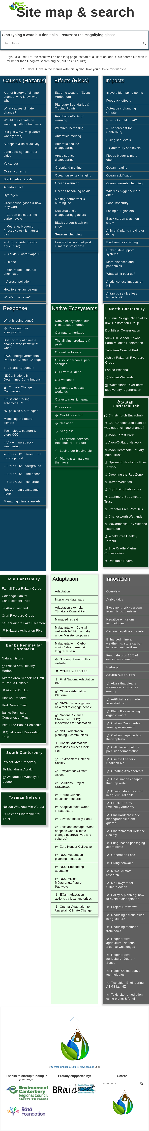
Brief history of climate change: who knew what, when (22, 344)
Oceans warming (67, 183)
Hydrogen (11, 195)
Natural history (12, 658)
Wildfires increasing (69, 128)
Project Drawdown (121, 907)
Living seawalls (119, 863)
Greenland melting (68, 167)
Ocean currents (15, 171)
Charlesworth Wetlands (123, 516)
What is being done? (19, 320)
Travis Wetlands (118, 482)
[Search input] (73, 43)
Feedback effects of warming (69, 118)
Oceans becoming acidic (73, 191)
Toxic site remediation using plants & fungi (124, 996)
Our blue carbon (69, 415)
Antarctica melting (68, 136)
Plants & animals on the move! (72, 460)
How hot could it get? (121, 120)
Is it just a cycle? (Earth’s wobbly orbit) (22, 134)
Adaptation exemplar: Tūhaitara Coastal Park (71, 609)
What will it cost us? (120, 273)
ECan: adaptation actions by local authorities (73, 896)
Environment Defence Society (72, 761)
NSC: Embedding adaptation (69, 868)
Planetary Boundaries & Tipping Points (72, 106)
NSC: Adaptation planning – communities (71, 733)
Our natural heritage (69, 332)
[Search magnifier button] (144, 43)
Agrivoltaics (114, 599)
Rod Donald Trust (14, 705)
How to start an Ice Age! (21, 289)
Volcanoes (11, 163)
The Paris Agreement (19, 367)
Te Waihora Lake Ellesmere (24, 623)
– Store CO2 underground (22, 466)
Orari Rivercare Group (18, 615)
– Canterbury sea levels (123, 148)
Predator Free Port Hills (123, 509)
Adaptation (62, 591)
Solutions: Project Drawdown (69, 785)
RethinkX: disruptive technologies (123, 972)
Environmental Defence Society (125, 833)
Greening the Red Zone (123, 474)
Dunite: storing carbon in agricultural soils (124, 793)
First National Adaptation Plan (74, 681)
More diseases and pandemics (120, 264)
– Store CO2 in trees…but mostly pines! (22, 456)
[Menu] (139, 4)
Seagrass (64, 431)
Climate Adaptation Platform (70, 693)
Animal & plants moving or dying (125, 232)
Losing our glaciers (120, 211)
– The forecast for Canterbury (119, 130)
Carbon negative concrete (125, 631)
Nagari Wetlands (119, 377)
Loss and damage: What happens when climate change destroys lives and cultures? (74, 832)
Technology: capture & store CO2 (20, 432)
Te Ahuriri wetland (15, 608)
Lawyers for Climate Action (71, 773)
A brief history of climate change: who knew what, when (22, 96)
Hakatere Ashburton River (23, 630)
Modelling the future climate (18, 420)
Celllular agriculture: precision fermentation (123, 749)
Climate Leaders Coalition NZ (120, 761)
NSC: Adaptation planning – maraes (69, 856)
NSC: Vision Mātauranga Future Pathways (68, 882)
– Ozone (10, 262)
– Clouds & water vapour (22, 254)
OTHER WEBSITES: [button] (71, 671)
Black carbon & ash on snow (71, 224)
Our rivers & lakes (68, 372)
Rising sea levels (118, 140)
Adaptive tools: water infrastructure (72, 808)
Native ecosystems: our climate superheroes (72, 322)
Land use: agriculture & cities (21, 153)
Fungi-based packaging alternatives (125, 845)
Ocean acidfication (119, 175)
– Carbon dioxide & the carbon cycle (20, 216)
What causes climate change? (19, 110)
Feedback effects (118, 100)
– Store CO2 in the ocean (22, 474)
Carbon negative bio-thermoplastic (123, 737)
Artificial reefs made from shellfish (123, 701)
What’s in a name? (17, 297)
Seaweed (64, 423)
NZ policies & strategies (21, 411)
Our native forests (68, 352)
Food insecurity (117, 203)
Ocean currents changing (73, 175)
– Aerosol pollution (17, 281)
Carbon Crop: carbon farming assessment (123, 725)
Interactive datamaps (69, 599)
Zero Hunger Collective (73, 846)
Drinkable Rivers (118, 561)
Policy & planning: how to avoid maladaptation (125, 897)
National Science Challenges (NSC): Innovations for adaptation (73, 719)
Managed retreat (66, 619)
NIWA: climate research (119, 873)
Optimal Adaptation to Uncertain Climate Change (73, 908)
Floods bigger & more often (121, 157)
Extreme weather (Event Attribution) (72, 94)
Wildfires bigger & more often (123, 193)
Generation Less (120, 855)
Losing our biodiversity (74, 450)
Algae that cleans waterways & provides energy (122, 687)
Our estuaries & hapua (71, 399)
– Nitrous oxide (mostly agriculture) (20, 244)
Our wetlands (64, 380)
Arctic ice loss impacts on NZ (124, 283)
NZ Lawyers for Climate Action (119, 885)
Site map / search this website (72, 661)
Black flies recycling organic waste (123, 713)
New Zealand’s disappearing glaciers (70, 212)
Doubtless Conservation (122, 330)
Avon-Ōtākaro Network (122, 442)
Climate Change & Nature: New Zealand (72, 1067)
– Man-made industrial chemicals (20, 271)
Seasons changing (68, 234)
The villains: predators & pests (72, 342)
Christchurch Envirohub (123, 415)
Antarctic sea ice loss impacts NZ (121, 295)
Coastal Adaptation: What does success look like (72, 747)
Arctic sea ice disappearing (65, 157)
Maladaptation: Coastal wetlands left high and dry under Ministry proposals (73, 631)
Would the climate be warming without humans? (23, 122)
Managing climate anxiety (22, 501)
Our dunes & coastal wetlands (69, 389)
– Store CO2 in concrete (21, 481)
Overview (113, 591)
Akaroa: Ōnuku (15, 690)
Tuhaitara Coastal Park (122, 350)
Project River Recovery (19, 762)
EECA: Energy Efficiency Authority (120, 805)
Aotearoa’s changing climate (121, 110)
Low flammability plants (73, 818)
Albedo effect (13, 187)
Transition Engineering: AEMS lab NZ (125, 984)
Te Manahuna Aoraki (18, 769)
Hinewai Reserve (14, 698)
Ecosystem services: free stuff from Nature (72, 441)
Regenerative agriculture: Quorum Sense (120, 958)
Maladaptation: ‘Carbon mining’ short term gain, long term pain (71, 647)
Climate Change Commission (18, 389)
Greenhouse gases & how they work (22, 205)
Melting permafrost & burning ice (70, 201)
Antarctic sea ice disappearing (67, 145)
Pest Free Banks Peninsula (22, 725)
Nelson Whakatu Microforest (23, 806)
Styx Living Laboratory (122, 489)
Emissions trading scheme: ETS (17, 401)
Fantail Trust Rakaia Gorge (21, 588)
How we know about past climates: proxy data (73, 244)
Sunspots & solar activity (22, 144)
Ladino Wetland (116, 370)
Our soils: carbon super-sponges (72, 362)
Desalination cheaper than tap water (124, 781)
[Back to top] (74, 1020)
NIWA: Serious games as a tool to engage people (73, 705)
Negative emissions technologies (120, 621)
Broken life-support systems (120, 252)
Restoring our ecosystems (16, 330)
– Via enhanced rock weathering (19, 444)
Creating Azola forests (124, 771)
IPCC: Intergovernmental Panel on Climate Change (22, 357)
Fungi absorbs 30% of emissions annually (122, 657)
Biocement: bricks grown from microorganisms (124, 609)
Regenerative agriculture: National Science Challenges (121, 942)
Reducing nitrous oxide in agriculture (125, 917)
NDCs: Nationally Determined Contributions (22, 377)
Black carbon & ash (18, 179)
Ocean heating (116, 167)
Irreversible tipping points (124, 92)
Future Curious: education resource (68, 797)
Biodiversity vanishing (122, 242)
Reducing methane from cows (122, 929)
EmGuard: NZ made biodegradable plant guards (123, 819)
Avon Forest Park (119, 435)
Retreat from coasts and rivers (21, 491)
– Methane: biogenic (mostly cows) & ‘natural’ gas (22, 230)
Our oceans (63, 407)
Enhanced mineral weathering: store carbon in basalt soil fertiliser (124, 643)
